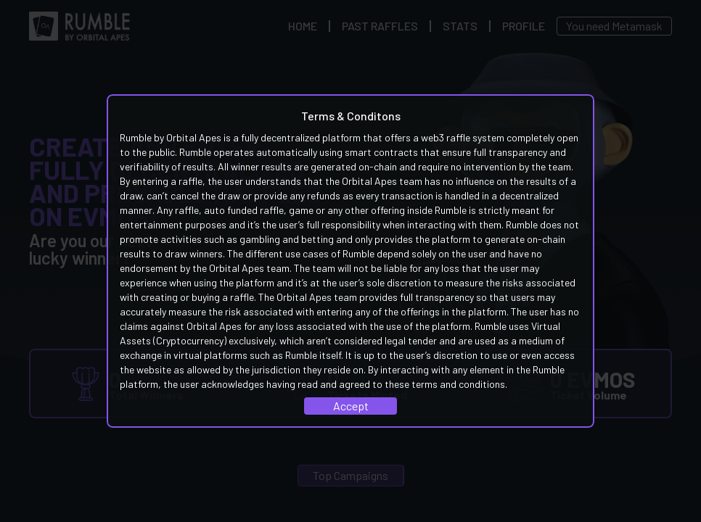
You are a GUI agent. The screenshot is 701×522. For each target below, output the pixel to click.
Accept (351, 406)
